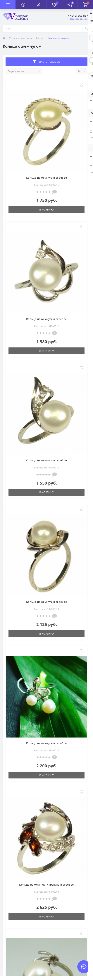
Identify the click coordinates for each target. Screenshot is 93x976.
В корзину (46, 209)
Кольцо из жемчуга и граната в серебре (46, 884)
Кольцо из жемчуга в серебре (46, 177)
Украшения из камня (20, 38)
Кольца (40, 38)
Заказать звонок (78, 18)
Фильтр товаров (46, 61)
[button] (38, 4)
